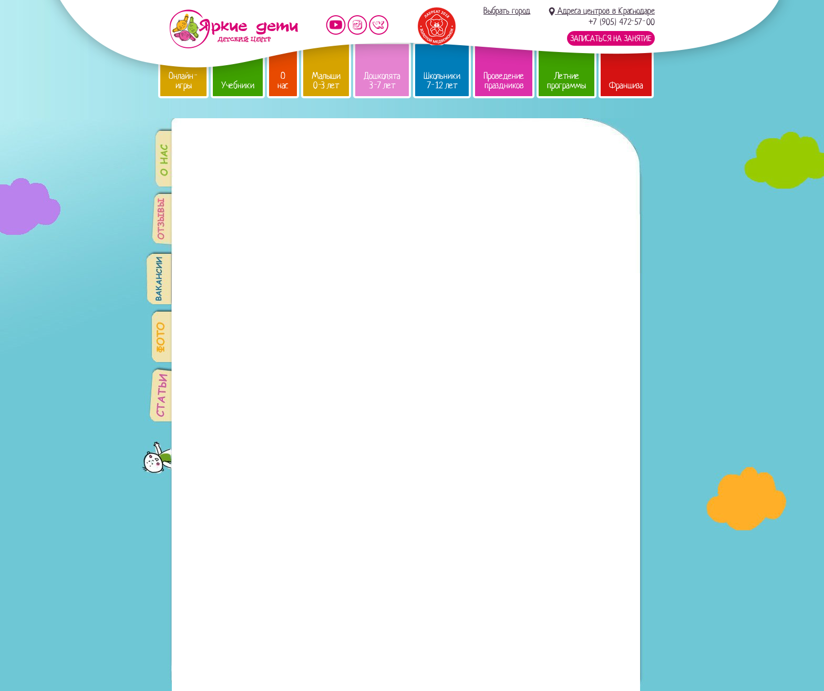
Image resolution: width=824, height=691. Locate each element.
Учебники (237, 85)
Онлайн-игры (183, 80)
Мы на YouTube (336, 25)
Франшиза (626, 85)
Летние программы (566, 80)
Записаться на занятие (611, 38)
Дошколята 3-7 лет (382, 80)
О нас (283, 80)
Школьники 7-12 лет (442, 80)
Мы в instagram (357, 25)
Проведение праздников (503, 80)
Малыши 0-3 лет (326, 80)
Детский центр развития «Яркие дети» (233, 28)
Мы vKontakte (379, 25)
